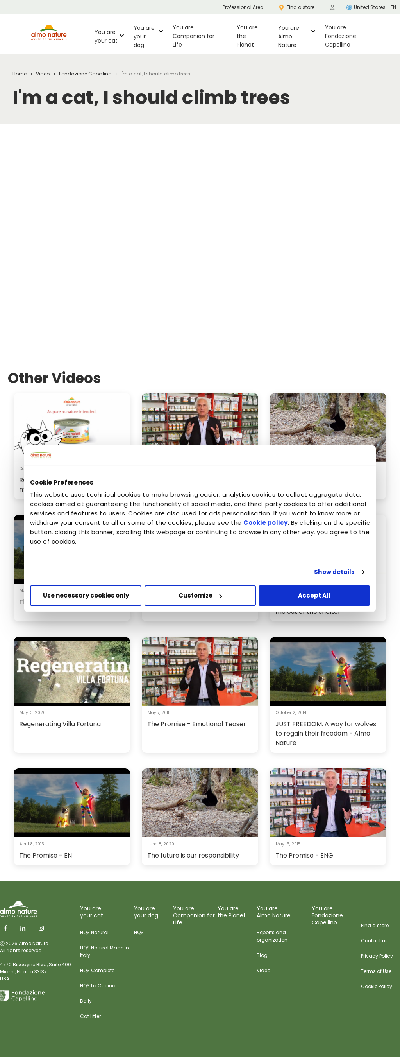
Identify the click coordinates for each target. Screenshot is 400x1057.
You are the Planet (247, 35)
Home (19, 73)
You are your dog (144, 36)
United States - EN (371, 7)
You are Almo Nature (288, 36)
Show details (334, 572)
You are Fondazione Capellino (340, 35)
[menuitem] (332, 7)
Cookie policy (265, 523)
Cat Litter (90, 1016)
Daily (86, 1001)
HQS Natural (94, 932)
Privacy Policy (377, 956)
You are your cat (106, 36)
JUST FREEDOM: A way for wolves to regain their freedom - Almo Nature (325, 733)
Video (43, 73)
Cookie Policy (376, 986)
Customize (200, 595)
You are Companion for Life (193, 35)
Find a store (375, 925)
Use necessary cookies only (86, 595)
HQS (139, 932)
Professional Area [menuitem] (243, 7)
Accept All (314, 595)
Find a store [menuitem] (296, 7)
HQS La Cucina (98, 985)
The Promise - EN (45, 855)
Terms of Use (376, 971)
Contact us (374, 940)
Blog (262, 955)
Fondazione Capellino (85, 73)
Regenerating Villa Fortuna (60, 724)
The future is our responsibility (193, 855)
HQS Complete (97, 970)
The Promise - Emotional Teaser (196, 724)
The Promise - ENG (304, 855)
